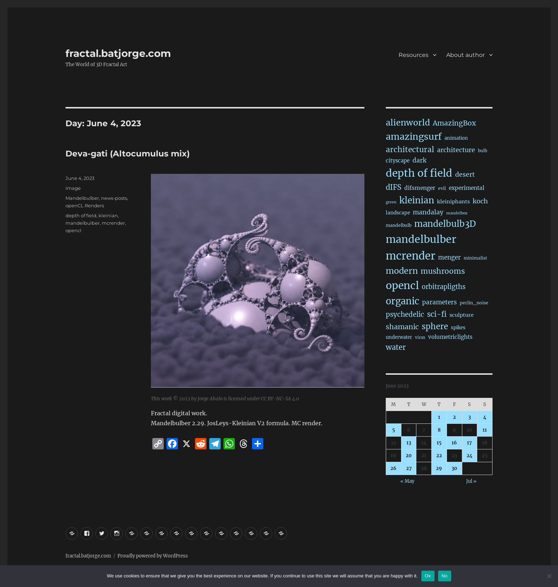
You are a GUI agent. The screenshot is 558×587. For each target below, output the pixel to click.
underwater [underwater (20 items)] (399, 337)
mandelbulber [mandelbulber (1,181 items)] (421, 239)
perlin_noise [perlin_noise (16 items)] (474, 302)
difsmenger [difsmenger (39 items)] (419, 188)
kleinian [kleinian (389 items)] (416, 200)
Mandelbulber (82, 198)
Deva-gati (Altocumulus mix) (127, 154)
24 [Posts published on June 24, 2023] (470, 456)
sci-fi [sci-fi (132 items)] (437, 314)
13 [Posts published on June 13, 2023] (408, 443)
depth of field (80, 215)
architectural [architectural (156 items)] (410, 149)
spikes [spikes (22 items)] (458, 328)
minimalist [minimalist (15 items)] (475, 258)
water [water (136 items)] (396, 347)
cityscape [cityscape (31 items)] (398, 160)
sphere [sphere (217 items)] (435, 326)
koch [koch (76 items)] (480, 201)
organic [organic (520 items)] (402, 301)
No (445, 575)
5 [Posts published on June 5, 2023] (393, 430)
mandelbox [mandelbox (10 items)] (456, 213)
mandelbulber (82, 223)
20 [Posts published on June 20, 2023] (409, 456)
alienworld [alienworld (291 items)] (408, 122)
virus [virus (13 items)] (420, 337)
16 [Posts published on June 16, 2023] (454, 443)
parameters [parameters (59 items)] (439, 302)
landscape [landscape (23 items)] (398, 213)
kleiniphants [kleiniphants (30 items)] (453, 201)
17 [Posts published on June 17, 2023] (469, 443)
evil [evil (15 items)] (442, 188)
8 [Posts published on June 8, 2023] (439, 430)
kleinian (108, 215)
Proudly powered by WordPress (152, 556)
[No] (549, 576)
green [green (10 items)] (391, 202)
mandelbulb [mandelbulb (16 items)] (398, 225)
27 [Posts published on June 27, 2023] (409, 468)
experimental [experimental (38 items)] (466, 188)
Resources (413, 55)
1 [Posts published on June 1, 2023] (439, 417)
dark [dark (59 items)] (419, 160)
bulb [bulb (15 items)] (482, 150)
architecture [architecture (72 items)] (456, 150)
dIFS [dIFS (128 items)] (393, 187)
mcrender (113, 223)
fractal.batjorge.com (118, 53)
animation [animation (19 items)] (456, 138)
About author (465, 55)
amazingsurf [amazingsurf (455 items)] (414, 136)
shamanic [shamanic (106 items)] (402, 326)
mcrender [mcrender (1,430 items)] (410, 255)
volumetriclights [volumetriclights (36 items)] (450, 336)
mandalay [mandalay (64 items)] (428, 212)
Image (73, 188)
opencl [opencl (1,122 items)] (402, 285)
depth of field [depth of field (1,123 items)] (419, 173)
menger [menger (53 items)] (449, 257)
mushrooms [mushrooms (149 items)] (443, 271)
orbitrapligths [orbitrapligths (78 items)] (443, 287)
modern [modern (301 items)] (402, 271)
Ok (428, 575)
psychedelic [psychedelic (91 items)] (405, 314)
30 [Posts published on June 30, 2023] (454, 468)
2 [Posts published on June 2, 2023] (454, 417)
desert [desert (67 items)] (465, 174)
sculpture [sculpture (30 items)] (461, 315)
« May (407, 481)
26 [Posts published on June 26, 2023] (393, 468)
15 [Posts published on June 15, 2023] (439, 443)
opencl (73, 230)
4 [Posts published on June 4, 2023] (484, 417)
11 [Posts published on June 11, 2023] (485, 430)
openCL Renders (84, 205)
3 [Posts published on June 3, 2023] (469, 417)
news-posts (114, 198)
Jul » (471, 481)
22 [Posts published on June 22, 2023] (439, 456)
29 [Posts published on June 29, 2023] (439, 468)
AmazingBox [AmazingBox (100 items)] (454, 123)
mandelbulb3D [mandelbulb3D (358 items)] (445, 223)
